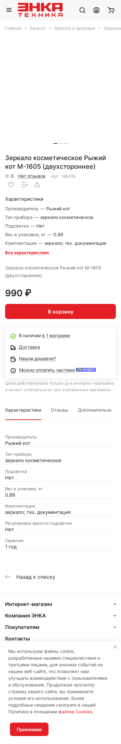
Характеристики (23, 410)
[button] (55, 143)
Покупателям (22, 627)
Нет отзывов (31, 176)
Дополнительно (94, 410)
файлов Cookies (75, 711)
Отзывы (59, 410)
